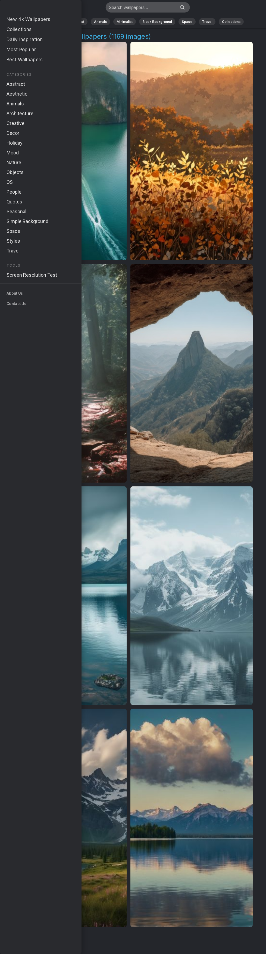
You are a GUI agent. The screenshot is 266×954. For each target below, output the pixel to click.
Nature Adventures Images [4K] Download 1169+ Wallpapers (32, 8)
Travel (207, 22)
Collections (231, 22)
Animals (100, 22)
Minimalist (125, 22)
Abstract (77, 22)
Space (187, 22)
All (38, 22)
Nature (54, 22)
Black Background (157, 22)
